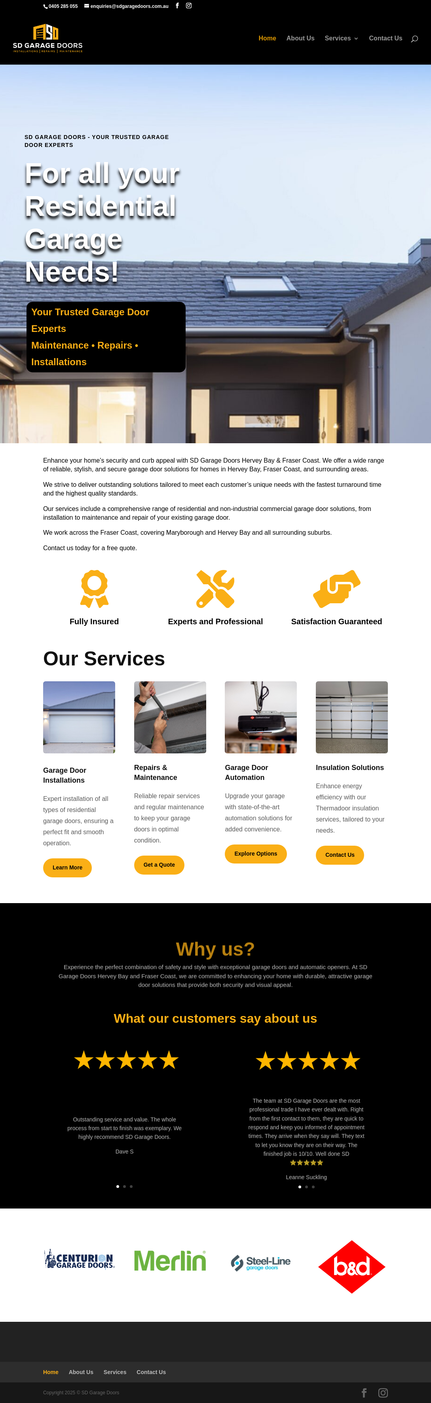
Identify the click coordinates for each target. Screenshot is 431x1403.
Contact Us (386, 39)
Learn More (67, 867)
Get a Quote (159, 865)
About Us (301, 39)
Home (267, 39)
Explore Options (255, 853)
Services (338, 39)
